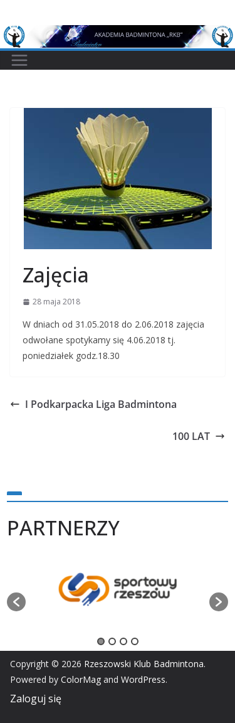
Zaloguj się (35, 698)
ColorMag (81, 679)
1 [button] (101, 641)
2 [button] (112, 641)
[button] (16, 601)
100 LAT (198, 436)
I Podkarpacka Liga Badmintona (93, 404)
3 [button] (123, 641)
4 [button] (134, 641)
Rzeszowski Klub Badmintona (144, 664)
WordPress (143, 679)
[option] (117, 595)
